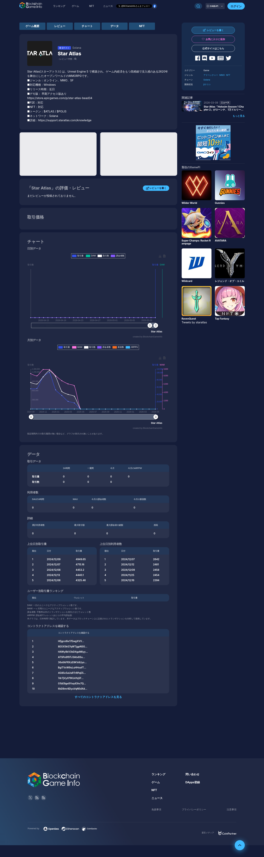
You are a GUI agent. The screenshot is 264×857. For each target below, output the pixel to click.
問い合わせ (192, 774)
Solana (207, 79)
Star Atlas (69, 54)
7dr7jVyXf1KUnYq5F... (71, 678)
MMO (222, 75)
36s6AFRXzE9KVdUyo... (72, 662)
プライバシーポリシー (194, 809)
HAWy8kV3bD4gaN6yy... (73, 651)
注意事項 (231, 809)
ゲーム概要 (32, 26)
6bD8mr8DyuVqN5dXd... (72, 688)
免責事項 (156, 809)
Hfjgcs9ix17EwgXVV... (71, 641)
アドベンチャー (211, 75)
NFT (91, 6)
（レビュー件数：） (68, 59)
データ (114, 26)
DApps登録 (192, 782)
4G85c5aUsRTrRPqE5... (72, 672)
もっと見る (239, 115)
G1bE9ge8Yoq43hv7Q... (72, 683)
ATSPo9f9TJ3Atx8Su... (71, 657)
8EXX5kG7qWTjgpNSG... (72, 646)
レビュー (59, 26)
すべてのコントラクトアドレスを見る (98, 697)
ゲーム (75, 6)
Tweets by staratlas (194, 322)
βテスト (207, 84)
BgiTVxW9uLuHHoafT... (72, 667)
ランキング (59, 6)
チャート (87, 26)
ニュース (157, 798)
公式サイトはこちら (213, 48)
